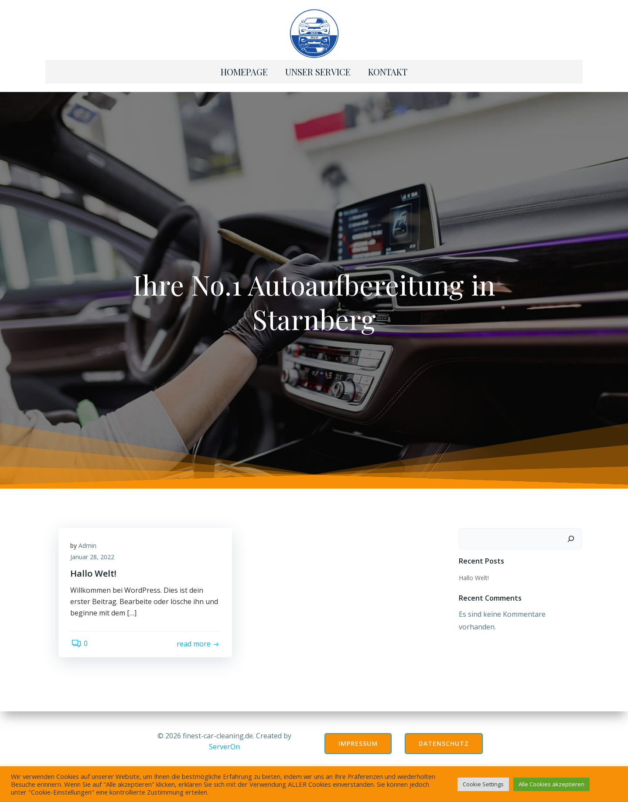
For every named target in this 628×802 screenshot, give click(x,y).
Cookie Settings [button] (483, 784)
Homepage (244, 69)
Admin (89, 544)
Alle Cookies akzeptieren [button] (551, 784)
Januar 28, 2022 (94, 555)
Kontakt (387, 69)
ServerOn (224, 745)
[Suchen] (571, 536)
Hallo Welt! (473, 574)
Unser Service (318, 69)
